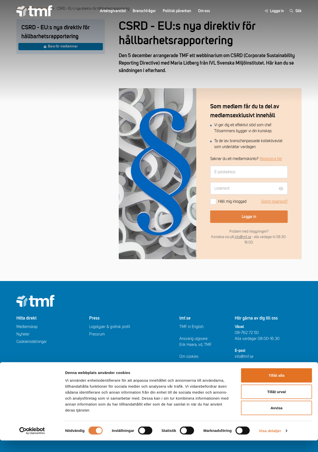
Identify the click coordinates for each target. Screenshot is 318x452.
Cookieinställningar (31, 341)
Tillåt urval (276, 403)
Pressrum (97, 334)
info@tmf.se (243, 237)
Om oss (204, 11)
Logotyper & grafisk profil (109, 327)
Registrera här (271, 159)
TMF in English (191, 327)
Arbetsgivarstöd (113, 11)
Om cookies (189, 356)
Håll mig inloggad (228, 202)
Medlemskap (27, 327)
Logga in (249, 217)
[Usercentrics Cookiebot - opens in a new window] (32, 442)
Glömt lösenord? (274, 201)
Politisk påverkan (177, 11)
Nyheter (23, 334)
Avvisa (276, 419)
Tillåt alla (276, 387)
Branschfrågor (144, 11)
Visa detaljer (270, 442)
